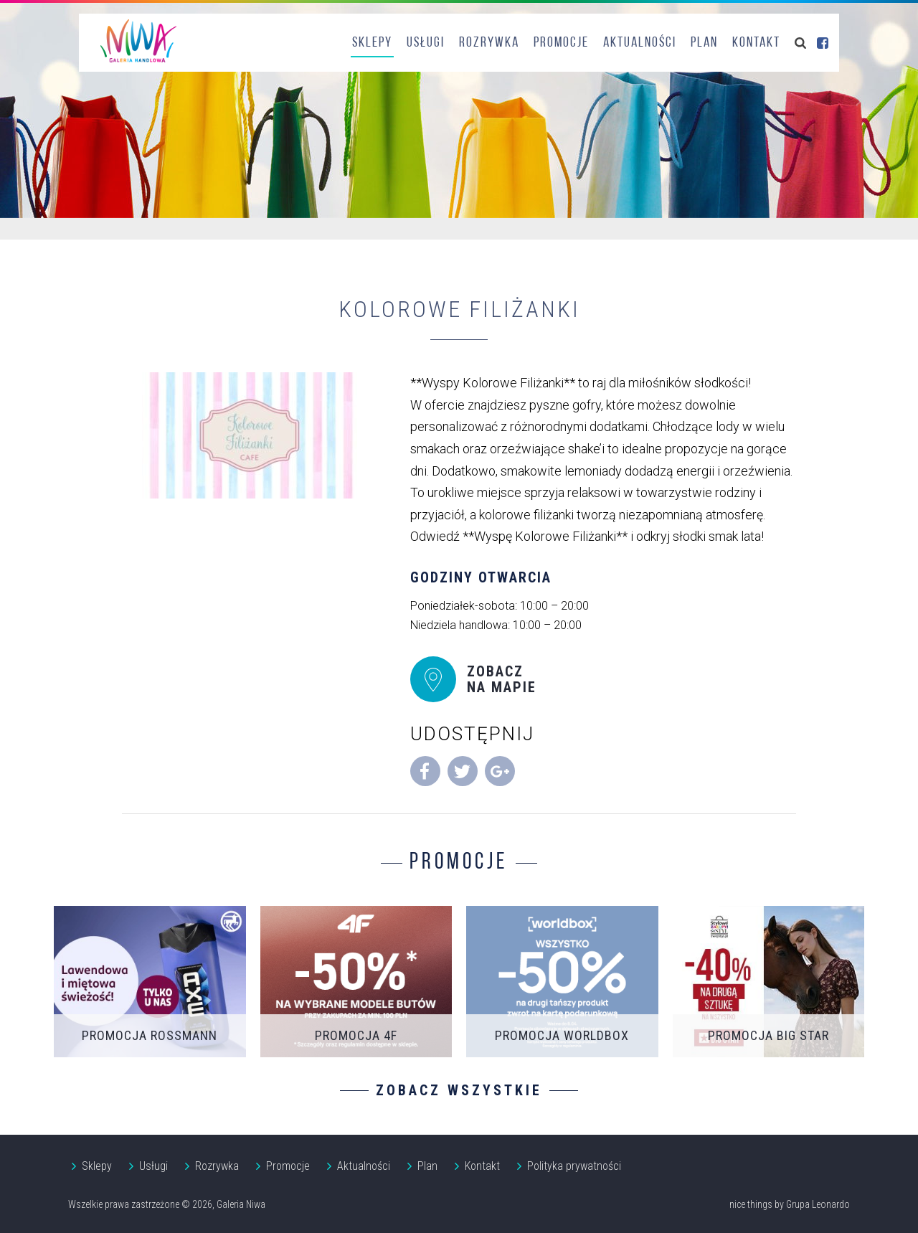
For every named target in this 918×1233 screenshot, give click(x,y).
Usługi (426, 43)
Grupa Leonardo (818, 1204)
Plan (704, 43)
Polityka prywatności (574, 1166)
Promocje (561, 43)
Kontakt (756, 43)
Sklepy (372, 43)
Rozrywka (489, 43)
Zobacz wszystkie (459, 1090)
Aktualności (639, 43)
